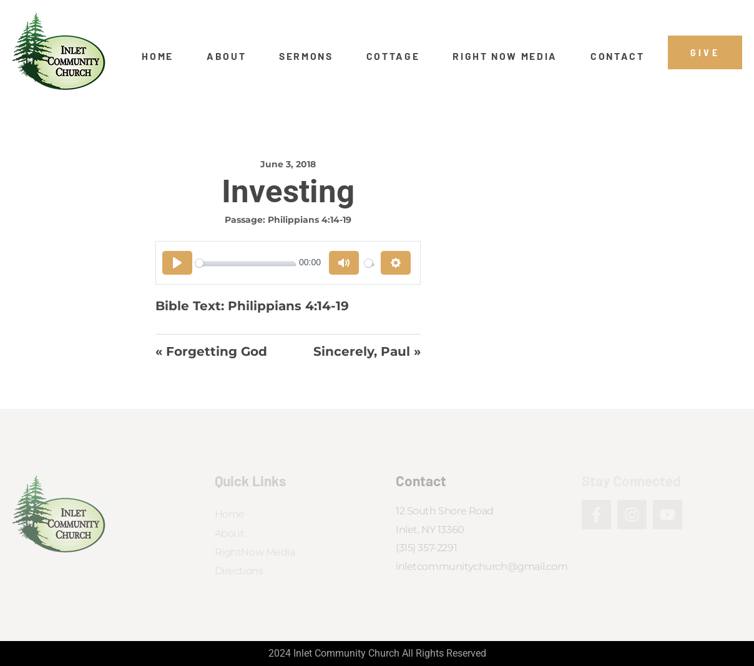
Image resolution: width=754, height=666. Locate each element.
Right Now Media (505, 56)
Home (158, 56)
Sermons (306, 56)
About (226, 56)
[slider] (245, 263)
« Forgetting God (211, 351)
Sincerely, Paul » (367, 351)
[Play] (177, 263)
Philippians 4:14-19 (309, 219)
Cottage (393, 56)
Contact (617, 56)
